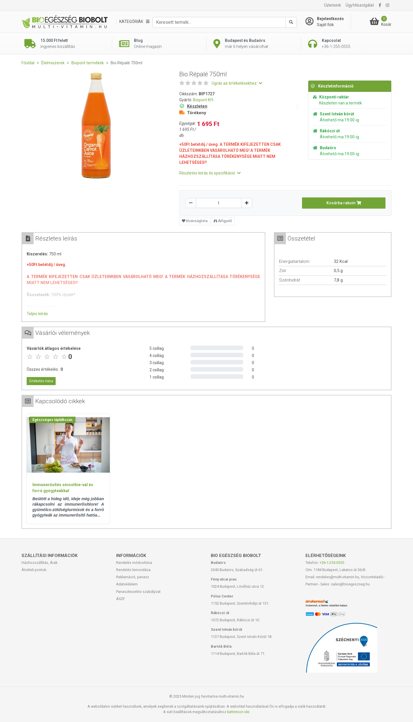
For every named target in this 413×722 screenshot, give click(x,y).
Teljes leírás (37, 313)
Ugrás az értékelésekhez (237, 83)
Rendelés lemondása (133, 570)
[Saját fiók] (328, 22)
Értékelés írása (41, 381)
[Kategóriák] (134, 22)
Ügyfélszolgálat (360, 5)
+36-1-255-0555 (332, 562)
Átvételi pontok (34, 570)
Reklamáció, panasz (132, 577)
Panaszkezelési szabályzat (138, 591)
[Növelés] (246, 203)
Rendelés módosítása (134, 562)
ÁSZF (120, 599)
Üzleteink (332, 5)
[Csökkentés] (190, 203)
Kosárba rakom (343, 203)
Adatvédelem (127, 584)
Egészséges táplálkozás (52, 420)
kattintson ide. (238, 712)
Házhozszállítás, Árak (39, 562)
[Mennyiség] (218, 203)
